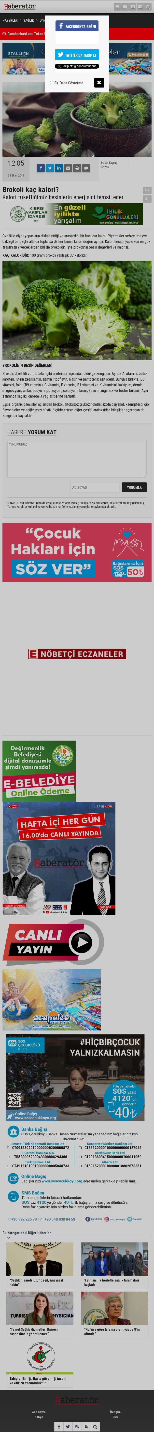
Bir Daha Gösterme (66, 83)
